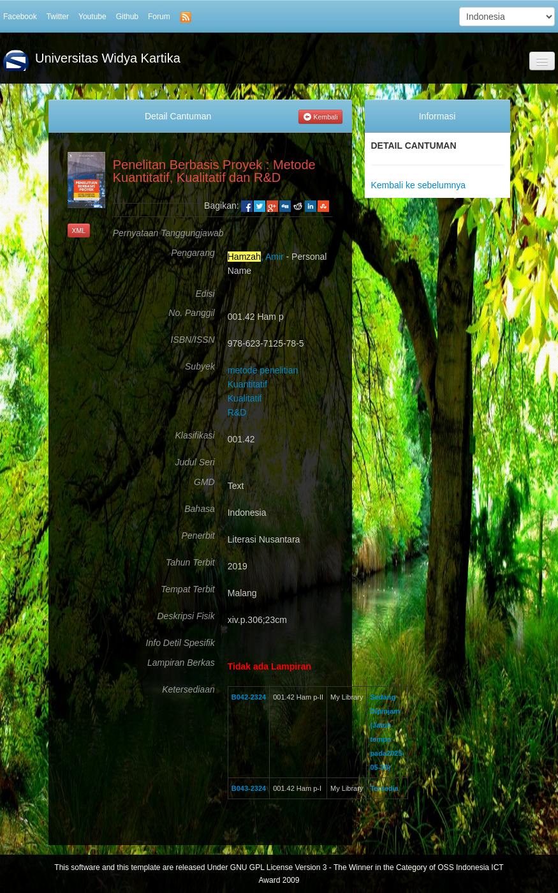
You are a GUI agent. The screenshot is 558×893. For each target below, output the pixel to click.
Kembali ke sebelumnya (418, 185)
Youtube (92, 16)
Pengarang (193, 253)
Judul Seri (194, 462)
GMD (204, 482)
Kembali (320, 116)
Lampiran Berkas (181, 662)
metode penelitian (263, 370)
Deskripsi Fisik (186, 616)
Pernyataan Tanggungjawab (164, 233)
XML (79, 230)
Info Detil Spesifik (180, 643)
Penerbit (198, 535)
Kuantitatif (247, 384)
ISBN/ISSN (192, 339)
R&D (237, 412)
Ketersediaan (188, 689)
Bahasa (199, 509)
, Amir (256, 256)
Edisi (204, 293)
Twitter (58, 16)
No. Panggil (191, 313)
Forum (159, 16)
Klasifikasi (194, 435)
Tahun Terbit (190, 562)
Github (127, 16)
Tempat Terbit (188, 589)
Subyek (200, 366)
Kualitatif (245, 398)
